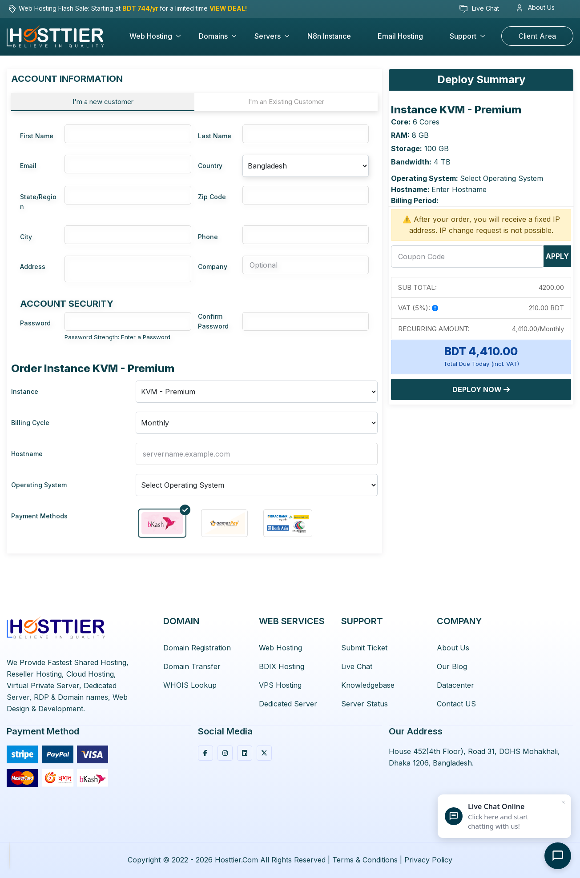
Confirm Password (213, 321)
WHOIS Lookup (190, 685)
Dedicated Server (288, 703)
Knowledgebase (368, 685)
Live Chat (479, 8)
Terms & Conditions (365, 859)
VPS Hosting (280, 685)
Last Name (214, 136)
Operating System (39, 485)
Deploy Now (481, 389)
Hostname (27, 453)
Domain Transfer (192, 666)
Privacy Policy (428, 859)
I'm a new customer (102, 101)
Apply (557, 256)
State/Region (38, 201)
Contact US (456, 703)
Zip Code (212, 196)
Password (35, 323)
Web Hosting (150, 36)
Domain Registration (197, 647)
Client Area (537, 36)
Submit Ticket (364, 647)
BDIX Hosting (281, 666)
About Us (536, 8)
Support (463, 36)
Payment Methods (39, 516)
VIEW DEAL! (228, 8)
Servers (267, 36)
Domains (213, 36)
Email (28, 165)
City (26, 237)
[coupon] (467, 256)
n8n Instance (329, 36)
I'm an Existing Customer (286, 101)
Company (212, 266)
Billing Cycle (30, 422)
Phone (208, 237)
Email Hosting (400, 36)
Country (210, 165)
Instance (24, 391)
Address (32, 266)
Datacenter (455, 685)
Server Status (364, 703)
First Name (36, 136)
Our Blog (452, 666)
